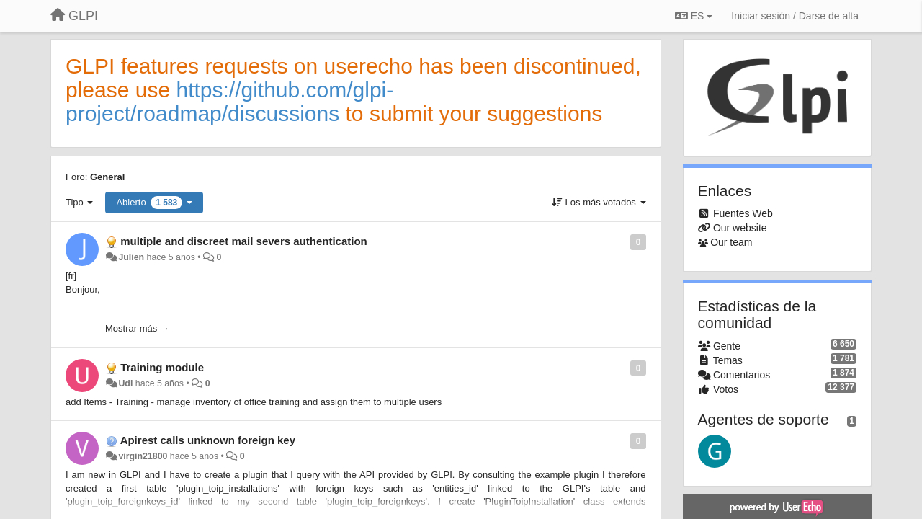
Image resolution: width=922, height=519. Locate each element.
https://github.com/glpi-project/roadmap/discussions (229, 101)
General (107, 177)
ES (693, 16)
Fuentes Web (743, 213)
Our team (731, 242)
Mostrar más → (137, 328)
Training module (162, 367)
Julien (131, 257)
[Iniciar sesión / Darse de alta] (794, 16)
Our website (740, 228)
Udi (125, 383)
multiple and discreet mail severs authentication (243, 241)
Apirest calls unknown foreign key (207, 440)
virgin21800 (142, 456)
